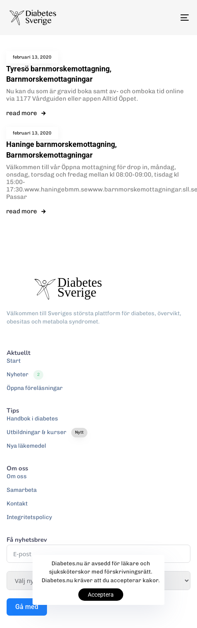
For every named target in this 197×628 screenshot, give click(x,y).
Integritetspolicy (29, 517)
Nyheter (25, 374)
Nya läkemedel (26, 445)
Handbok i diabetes (32, 418)
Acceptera (101, 594)
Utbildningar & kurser (47, 432)
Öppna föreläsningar (35, 388)
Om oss (17, 476)
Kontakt (17, 503)
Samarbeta (22, 489)
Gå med (26, 607)
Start (14, 360)
